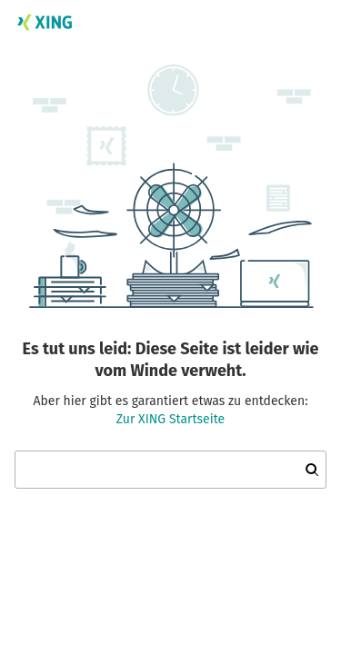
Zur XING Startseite (170, 419)
